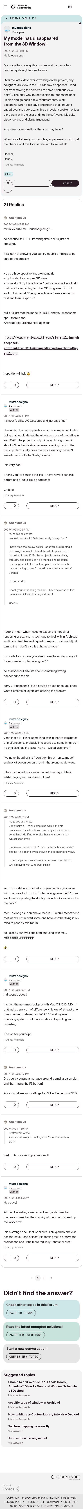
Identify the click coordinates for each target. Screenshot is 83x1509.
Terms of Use (35, 1501)
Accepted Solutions (25, 1335)
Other (8, 174)
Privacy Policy (14, 1501)
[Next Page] (51, 1278)
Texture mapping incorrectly (29, 1426)
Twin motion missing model (27, 1438)
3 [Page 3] (43, 1278)
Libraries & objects (19, 1395)
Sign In (77, 6)
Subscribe (31, 183)
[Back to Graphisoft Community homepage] (22, 6)
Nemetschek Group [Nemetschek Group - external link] (60, 1506)
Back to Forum (21, 1313)
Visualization (15, 1431)
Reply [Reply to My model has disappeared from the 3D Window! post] (67, 183)
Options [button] (77, 17)
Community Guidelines (62, 1501)
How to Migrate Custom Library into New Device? (43, 1414)
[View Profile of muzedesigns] (21, 28)
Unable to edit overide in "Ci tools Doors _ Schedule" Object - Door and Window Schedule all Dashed (42, 1386)
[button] (8, 189)
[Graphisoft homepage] (65, 1478)
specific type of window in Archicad (34, 1402)
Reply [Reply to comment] (54, 385)
